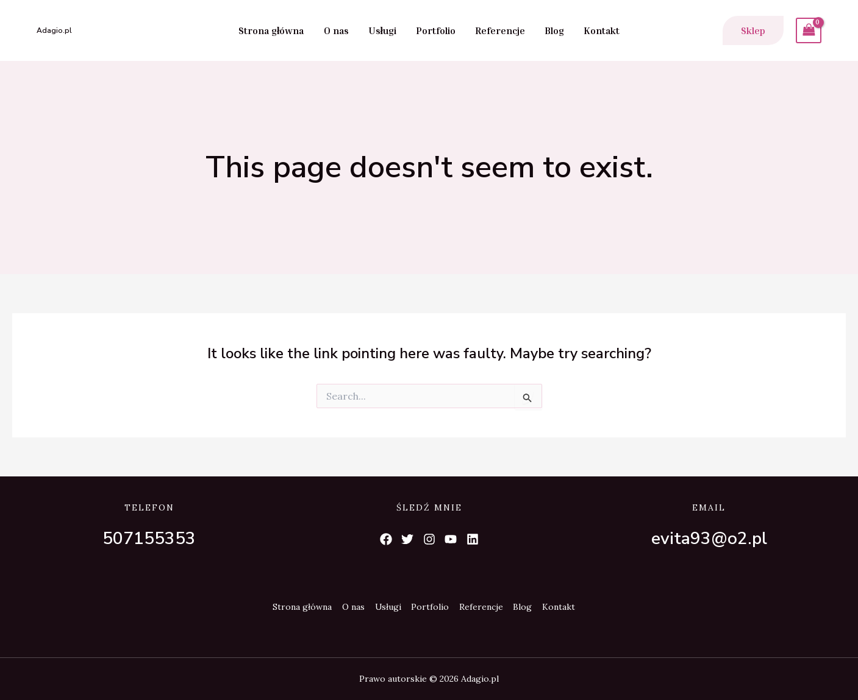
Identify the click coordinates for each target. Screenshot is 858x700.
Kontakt (602, 30)
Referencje (500, 30)
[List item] (385, 539)
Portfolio (436, 30)
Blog (554, 30)
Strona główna (271, 30)
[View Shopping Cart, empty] (808, 30)
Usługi (382, 30)
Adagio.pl (54, 30)
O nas (336, 30)
